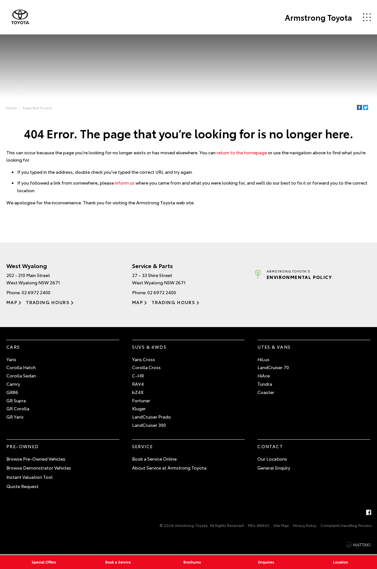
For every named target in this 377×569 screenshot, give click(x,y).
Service (142, 446)
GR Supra (16, 400)
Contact (270, 446)
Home (11, 107)
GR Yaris (15, 416)
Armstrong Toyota (318, 17)
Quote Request (22, 486)
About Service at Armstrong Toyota (169, 467)
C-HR (138, 375)
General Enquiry (273, 467)
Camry (13, 384)
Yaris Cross (143, 359)
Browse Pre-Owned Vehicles (35, 459)
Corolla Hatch (21, 367)
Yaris (11, 359)
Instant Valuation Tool (29, 477)
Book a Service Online (154, 459)
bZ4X (138, 392)
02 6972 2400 (36, 292)
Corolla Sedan (21, 375)
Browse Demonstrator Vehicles (38, 467)
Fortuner (141, 400)
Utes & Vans (274, 347)
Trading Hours (48, 302)
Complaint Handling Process (346, 525)
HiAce (263, 375)
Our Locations (272, 459)
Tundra (264, 384)
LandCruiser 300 (149, 425)
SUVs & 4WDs (149, 347)
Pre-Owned (22, 446)
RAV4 (138, 384)
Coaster (265, 392)
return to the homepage (242, 152)
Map (11, 302)
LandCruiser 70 (273, 367)
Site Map (281, 525)
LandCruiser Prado (151, 416)
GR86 (12, 392)
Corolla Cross (146, 367)
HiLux (263, 359)
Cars (13, 347)
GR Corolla (17, 408)
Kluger (139, 408)
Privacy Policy (304, 525)
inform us (125, 182)
